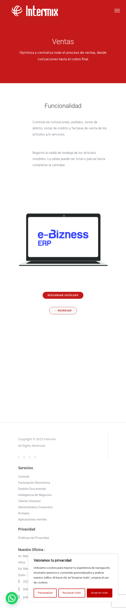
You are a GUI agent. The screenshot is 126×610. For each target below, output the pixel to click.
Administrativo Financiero (35, 507)
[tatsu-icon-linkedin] (30, 457)
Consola (23, 476)
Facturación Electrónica (34, 483)
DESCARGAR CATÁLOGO (63, 295)
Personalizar (45, 593)
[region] (73, 578)
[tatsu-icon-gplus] (19, 457)
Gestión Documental (32, 489)
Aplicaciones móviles (32, 519)
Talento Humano (29, 501)
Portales (24, 513)
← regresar (63, 310)
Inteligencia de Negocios (35, 495)
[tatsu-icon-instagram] (25, 457)
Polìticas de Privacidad (33, 538)
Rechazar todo (72, 593)
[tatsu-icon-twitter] (35, 457)
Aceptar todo (99, 593)
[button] (12, 598)
